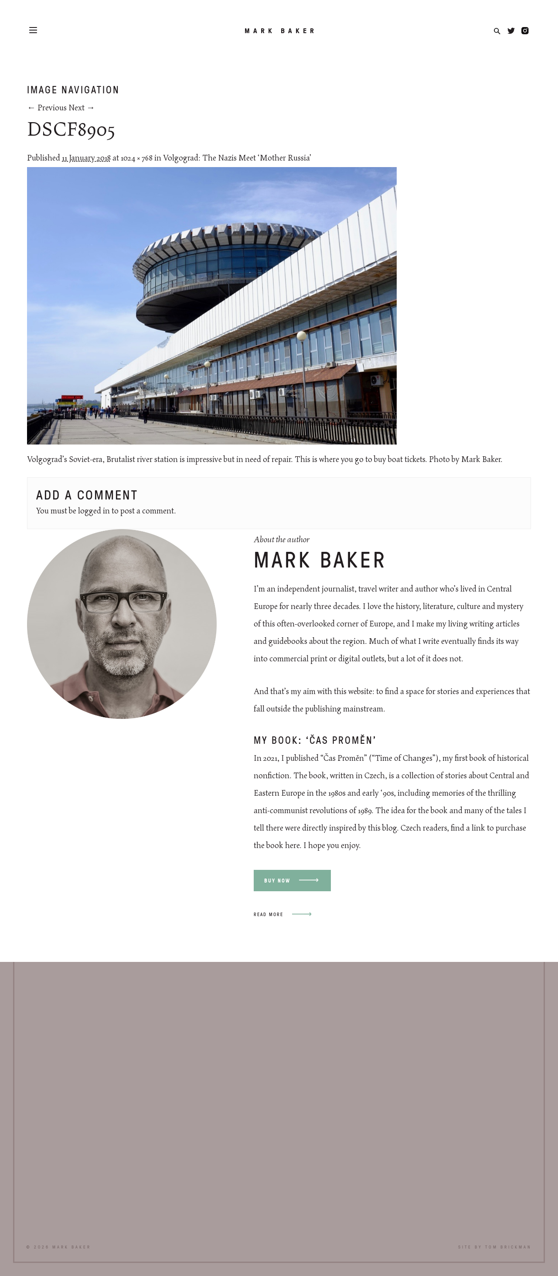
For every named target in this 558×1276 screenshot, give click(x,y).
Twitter (511, 30)
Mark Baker (281, 30)
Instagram (525, 30)
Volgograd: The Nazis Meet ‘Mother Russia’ (237, 158)
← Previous (47, 108)
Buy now (277, 880)
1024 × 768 (137, 158)
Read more (268, 914)
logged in (94, 511)
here (292, 846)
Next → (81, 108)
